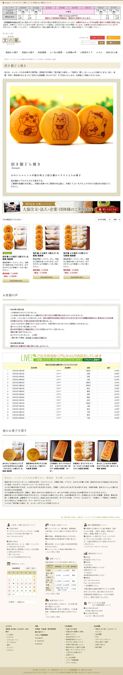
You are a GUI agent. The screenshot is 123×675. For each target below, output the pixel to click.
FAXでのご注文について (74, 642)
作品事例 (42, 52)
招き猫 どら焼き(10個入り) (36, 338)
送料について (71, 634)
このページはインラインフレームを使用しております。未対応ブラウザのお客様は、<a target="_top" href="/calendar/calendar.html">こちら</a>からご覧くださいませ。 (23, 583)
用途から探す (28, 52)
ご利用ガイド (86, 52)
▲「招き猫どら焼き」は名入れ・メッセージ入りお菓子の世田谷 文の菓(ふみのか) (90, 517)
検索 (101, 42)
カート (113, 43)
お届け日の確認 (71, 629)
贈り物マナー (40, 632)
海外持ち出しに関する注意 (75, 647)
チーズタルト (12, 642)
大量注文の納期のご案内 (74, 632)
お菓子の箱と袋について (74, 645)
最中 (8, 645)
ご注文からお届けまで (74, 652)
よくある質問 (56, 52)
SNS (111, 52)
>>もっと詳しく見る (52, 552)
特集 (36, 626)
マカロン (10, 650)
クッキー (10, 648)
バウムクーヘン (12, 640)
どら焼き (10, 635)
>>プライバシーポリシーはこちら (96, 547)
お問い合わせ (97, 37)
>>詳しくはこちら (13, 554)
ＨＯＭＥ (9, 626)
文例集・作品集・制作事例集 (45, 629)
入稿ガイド (70, 655)
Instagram (39, 638)
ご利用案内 (69, 626)
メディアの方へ (71, 663)
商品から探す (12, 52)
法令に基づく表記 (101, 642)
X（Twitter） (40, 641)
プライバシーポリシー (103, 639)
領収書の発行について (74, 639)
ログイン (113, 37)
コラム (99, 52)
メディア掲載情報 (41, 635)
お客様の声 (71, 52)
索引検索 (98, 647)
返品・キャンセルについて (75, 650)
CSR (96, 637)
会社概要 (97, 626)
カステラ (10, 637)
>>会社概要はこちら (91, 586)
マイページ (83, 37)
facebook (38, 644)
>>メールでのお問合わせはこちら (19, 557)
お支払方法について (73, 637)
